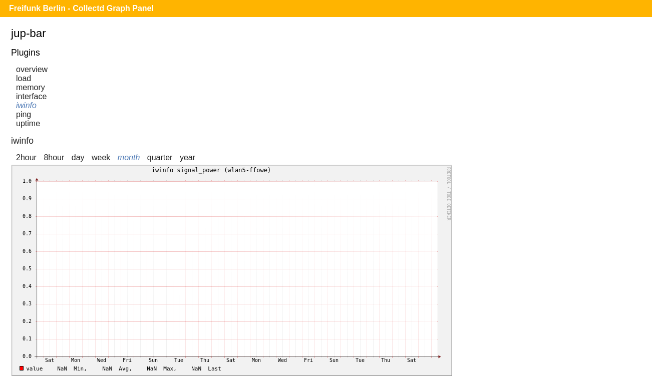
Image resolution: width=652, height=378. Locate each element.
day (78, 157)
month (129, 157)
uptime (28, 123)
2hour (26, 157)
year (187, 157)
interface (31, 96)
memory (30, 87)
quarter (160, 157)
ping (23, 114)
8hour (54, 157)
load (23, 78)
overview (32, 69)
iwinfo (26, 105)
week (101, 157)
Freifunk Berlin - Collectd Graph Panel (81, 8)
